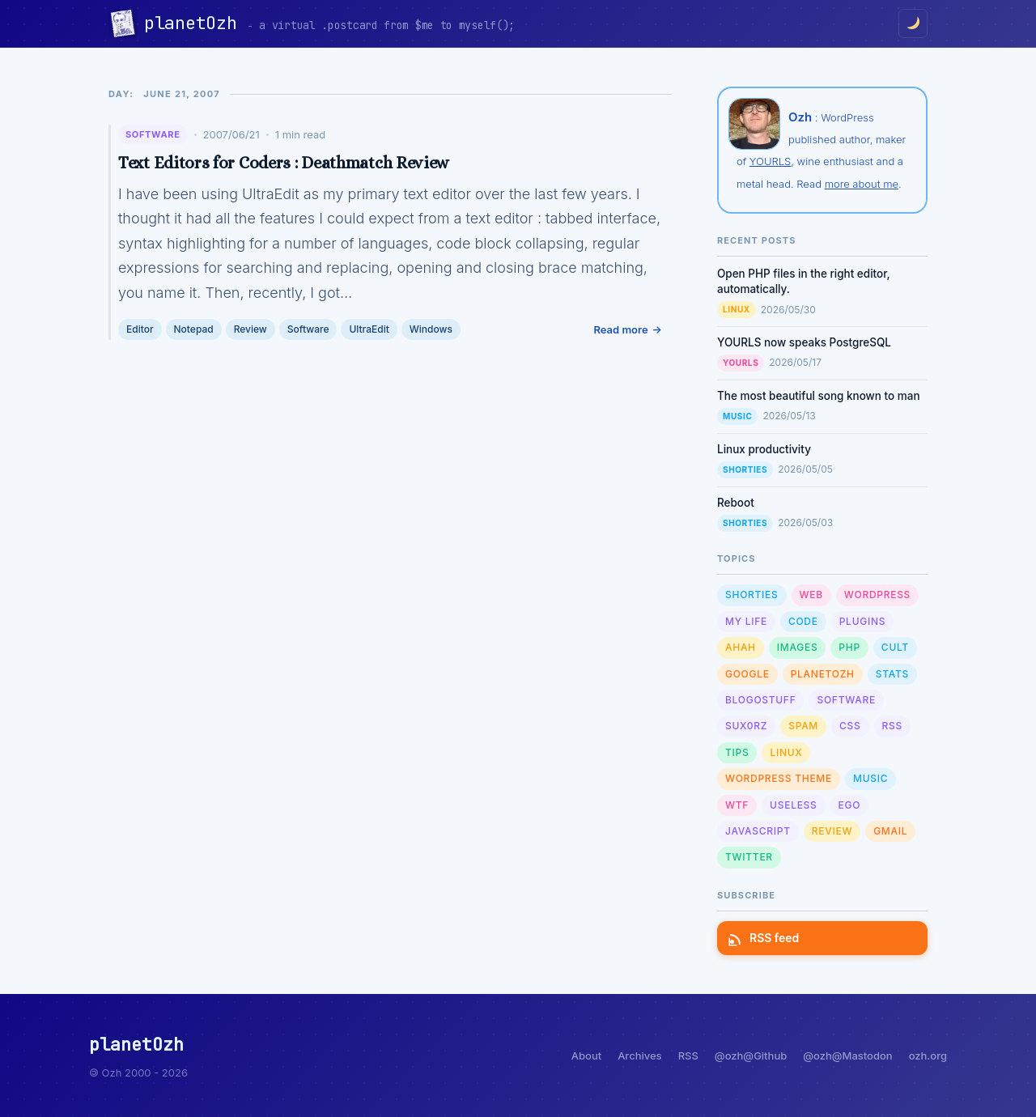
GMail (890, 831)
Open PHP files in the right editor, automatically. (803, 281)
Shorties (745, 469)
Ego (850, 805)
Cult (895, 647)
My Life (746, 621)
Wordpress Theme (778, 778)
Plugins (862, 621)
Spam (803, 726)
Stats (892, 674)
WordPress (877, 594)
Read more (620, 329)
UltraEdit (368, 329)
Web (811, 594)
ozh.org (928, 1055)
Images (797, 647)
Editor (140, 329)
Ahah (740, 647)
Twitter (749, 857)
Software (152, 134)
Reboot (735, 502)
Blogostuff (760, 700)
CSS (849, 726)
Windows (431, 329)
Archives (639, 1055)
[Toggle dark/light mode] (913, 23)
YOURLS (770, 161)
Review (250, 329)
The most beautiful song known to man (818, 395)
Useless (793, 805)
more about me (861, 183)
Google (747, 674)
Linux (736, 309)
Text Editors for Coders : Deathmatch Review (283, 162)
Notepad (194, 329)
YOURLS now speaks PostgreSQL (804, 342)
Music (737, 416)
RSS (892, 726)
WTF (737, 805)
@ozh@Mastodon (847, 1055)
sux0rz (746, 726)
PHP (849, 647)
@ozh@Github (751, 1055)
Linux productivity (764, 449)
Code (803, 621)
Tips (737, 752)
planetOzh (195, 23)
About (586, 1055)
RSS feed (764, 938)
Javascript (758, 831)
